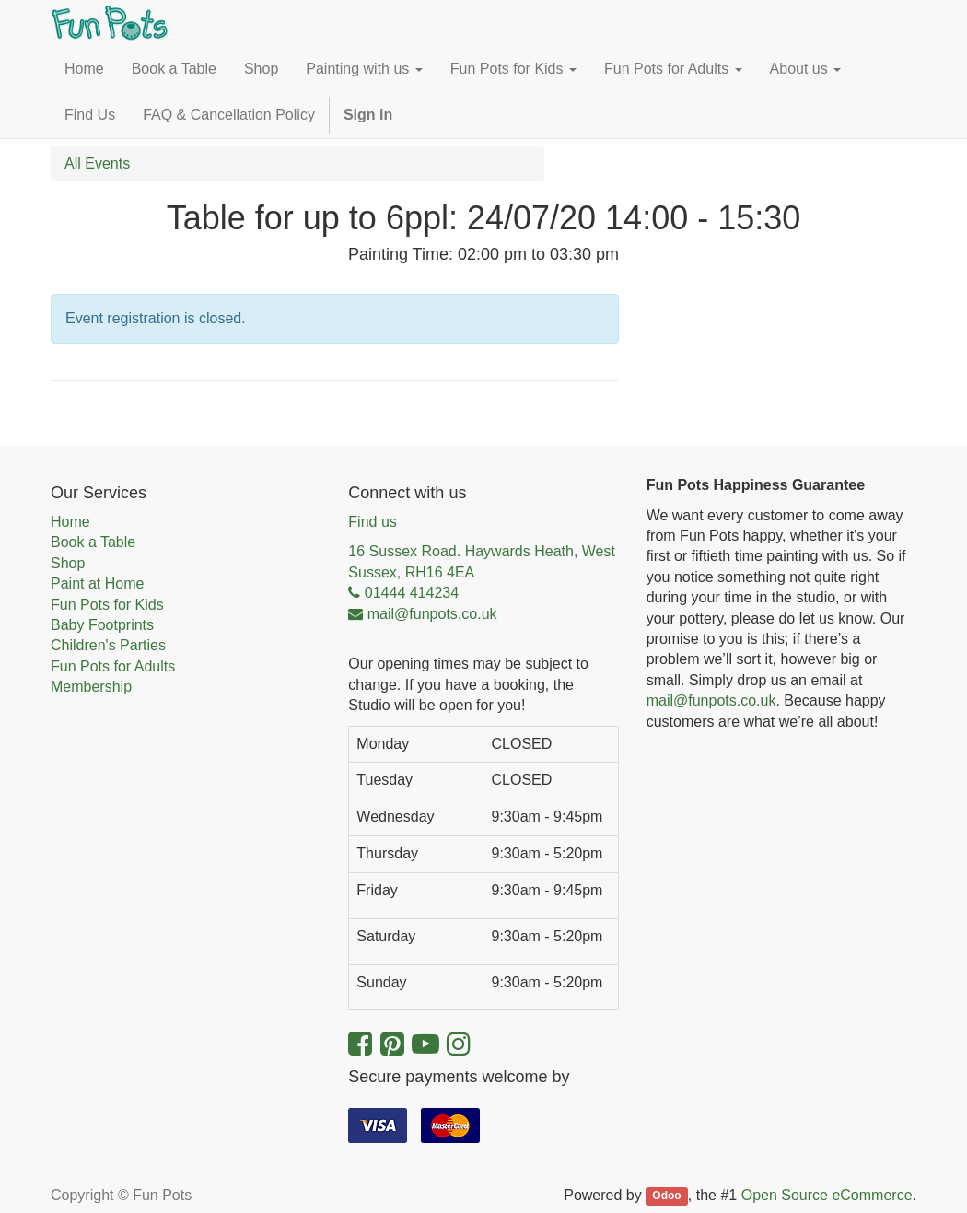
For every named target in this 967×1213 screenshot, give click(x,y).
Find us (372, 522)
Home (70, 522)
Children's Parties (108, 645)
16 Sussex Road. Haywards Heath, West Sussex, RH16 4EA (481, 561)
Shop (68, 563)
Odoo (666, 1196)
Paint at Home (97, 583)
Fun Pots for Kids (107, 604)
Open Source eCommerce (827, 1195)
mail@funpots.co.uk (711, 700)
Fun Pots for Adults (113, 666)
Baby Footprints (102, 625)
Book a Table (93, 542)
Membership (91, 686)
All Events (97, 163)
